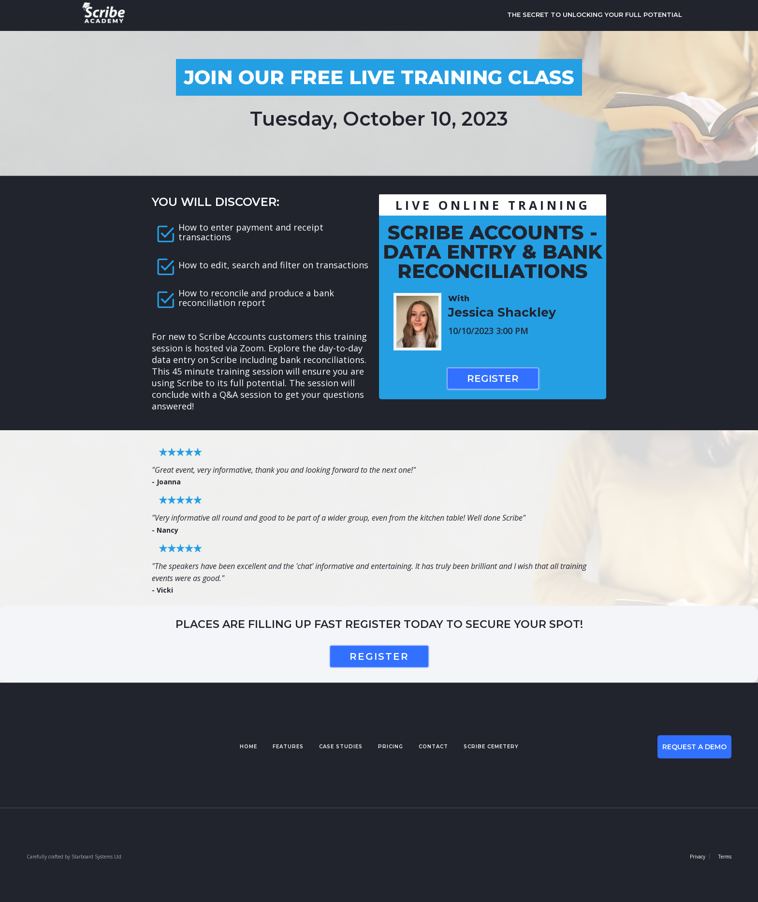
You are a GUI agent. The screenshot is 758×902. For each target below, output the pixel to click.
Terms (724, 856)
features (288, 746)
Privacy (697, 856)
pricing (390, 746)
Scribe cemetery (491, 746)
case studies (341, 746)
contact (433, 746)
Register (493, 378)
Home (248, 746)
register (379, 656)
